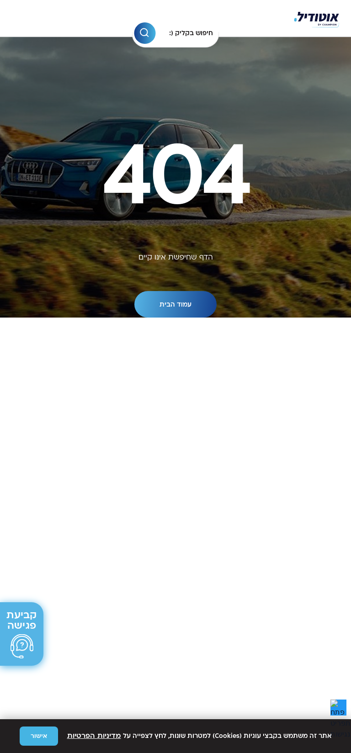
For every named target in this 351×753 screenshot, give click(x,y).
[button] (144, 33)
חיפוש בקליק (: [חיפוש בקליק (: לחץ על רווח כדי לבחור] (191, 33)
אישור (39, 736)
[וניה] (316, 18)
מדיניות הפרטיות (94, 736)
